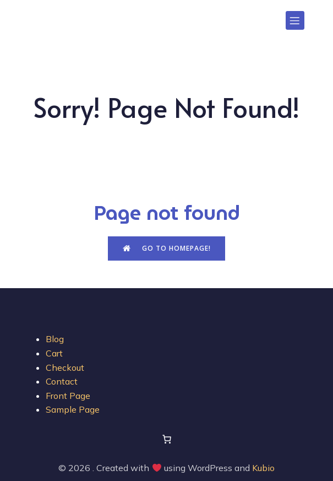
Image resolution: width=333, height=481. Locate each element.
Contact (62, 381)
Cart (54, 353)
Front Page (68, 395)
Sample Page (73, 409)
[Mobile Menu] (295, 20)
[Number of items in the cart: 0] (167, 439)
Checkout (65, 367)
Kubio (263, 467)
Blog (55, 338)
